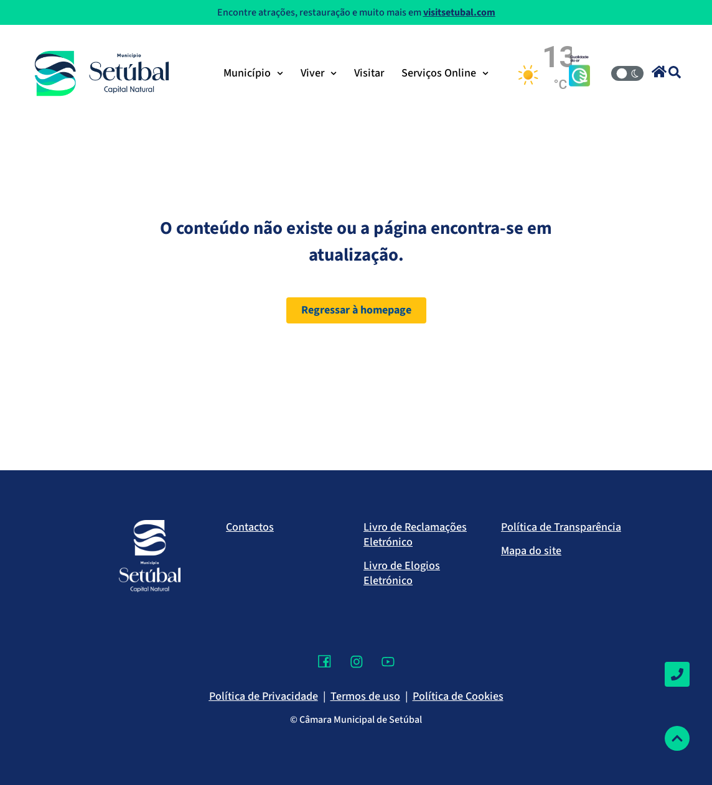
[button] (659, 71)
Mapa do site (531, 551)
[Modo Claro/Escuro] (627, 73)
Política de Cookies (458, 696)
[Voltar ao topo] (677, 738)
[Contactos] (677, 674)
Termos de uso (365, 696)
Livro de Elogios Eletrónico (401, 573)
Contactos (250, 527)
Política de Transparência (561, 527)
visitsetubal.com (459, 12)
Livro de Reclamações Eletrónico (415, 534)
